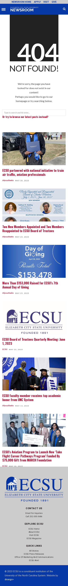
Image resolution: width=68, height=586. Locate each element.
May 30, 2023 (22, 180)
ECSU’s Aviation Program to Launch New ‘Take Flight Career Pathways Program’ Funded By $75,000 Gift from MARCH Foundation (32, 456)
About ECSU (34, 532)
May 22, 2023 (16, 349)
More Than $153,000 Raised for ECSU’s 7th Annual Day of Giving (30, 285)
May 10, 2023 (16, 466)
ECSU (4, 349)
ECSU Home (34, 529)
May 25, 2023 (22, 237)
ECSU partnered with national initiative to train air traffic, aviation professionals (33, 172)
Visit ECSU (34, 535)
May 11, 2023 (22, 406)
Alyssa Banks (8, 180)
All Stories (34, 551)
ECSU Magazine (34, 538)
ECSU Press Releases (34, 554)
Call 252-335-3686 (34, 516)
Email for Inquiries (34, 513)
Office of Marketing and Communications (34, 557)
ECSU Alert (34, 560)
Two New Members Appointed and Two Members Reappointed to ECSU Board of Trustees (33, 228)
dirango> (9, 579)
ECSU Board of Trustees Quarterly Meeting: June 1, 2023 (33, 341)
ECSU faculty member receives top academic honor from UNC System (31, 397)
